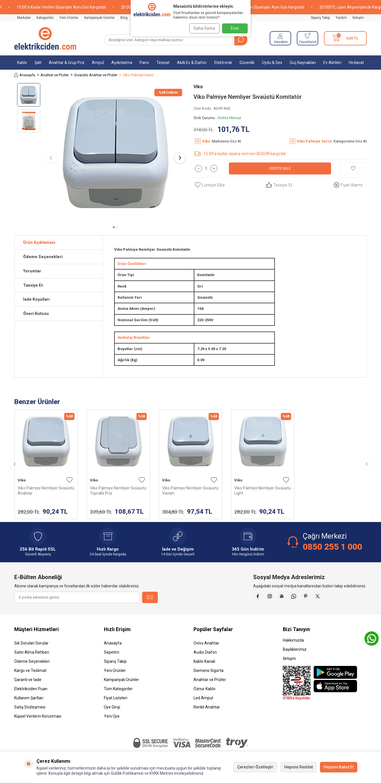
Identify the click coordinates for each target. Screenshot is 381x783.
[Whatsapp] (301, 597)
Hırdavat (356, 62)
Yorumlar (32, 271)
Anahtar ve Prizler (55, 75)
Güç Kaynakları (303, 62)
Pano (144, 62)
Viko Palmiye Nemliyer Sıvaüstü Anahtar (46, 490)
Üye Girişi (112, 707)
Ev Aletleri (332, 62)
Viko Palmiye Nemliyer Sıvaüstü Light (262, 490)
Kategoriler (45, 18)
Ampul (98, 62)
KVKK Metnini (161, 773)
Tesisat (163, 62)
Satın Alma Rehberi (31, 652)
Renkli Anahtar (206, 707)
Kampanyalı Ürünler (99, 18)
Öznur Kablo (204, 688)
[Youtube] (287, 597)
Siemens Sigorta (208, 670)
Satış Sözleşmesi (29, 707)
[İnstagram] (273, 597)
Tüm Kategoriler (118, 688)
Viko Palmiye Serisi (138, 75)
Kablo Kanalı (204, 661)
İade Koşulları (36, 299)
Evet (235, 28)
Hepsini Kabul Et (339, 767)
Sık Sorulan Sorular (31, 643)
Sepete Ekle (280, 168)
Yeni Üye (112, 716)
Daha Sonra (202, 28)
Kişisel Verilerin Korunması (37, 716)
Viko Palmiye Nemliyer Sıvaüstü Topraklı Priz (118, 490)
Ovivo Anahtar (206, 643)
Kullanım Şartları (28, 698)
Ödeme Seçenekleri (43, 256)
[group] (115, 152)
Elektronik (223, 62)
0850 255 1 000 (332, 547)
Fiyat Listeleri (115, 698)
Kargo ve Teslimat (30, 670)
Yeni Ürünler (68, 18)
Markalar (24, 18)
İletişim (358, 18)
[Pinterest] (316, 597)
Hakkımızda (293, 640)
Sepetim (111, 652)
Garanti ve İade (27, 679)
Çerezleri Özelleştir (255, 767)
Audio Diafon (205, 652)
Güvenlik (247, 62)
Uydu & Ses (272, 62)
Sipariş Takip (320, 18)
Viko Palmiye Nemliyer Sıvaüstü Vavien (190, 490)
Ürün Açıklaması (39, 242)
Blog (124, 18)
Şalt (38, 62)
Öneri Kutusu (36, 313)
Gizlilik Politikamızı (127, 773)
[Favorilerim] (307, 38)
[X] (330, 597)
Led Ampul (203, 698)
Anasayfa (24, 75)
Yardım (341, 18)
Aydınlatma (121, 62)
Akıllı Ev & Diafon (192, 62)
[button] (114, 227)
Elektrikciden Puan (30, 688)
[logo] (45, 38)
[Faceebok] (259, 597)
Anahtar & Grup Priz (66, 62)
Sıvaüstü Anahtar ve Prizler (95, 75)
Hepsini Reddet (298, 767)
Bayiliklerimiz (295, 649)
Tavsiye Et (278, 185)
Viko (198, 86)
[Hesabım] (280, 38)
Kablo (22, 62)
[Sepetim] (345, 38)
